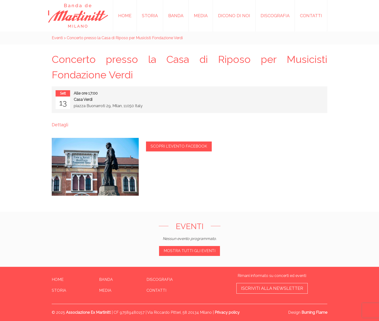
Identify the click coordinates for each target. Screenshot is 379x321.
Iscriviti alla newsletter (272, 288)
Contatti (311, 15)
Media (201, 15)
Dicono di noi (234, 15)
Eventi (57, 38)
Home (124, 15)
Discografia (275, 15)
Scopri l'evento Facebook (179, 146)
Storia (150, 15)
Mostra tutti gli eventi (189, 250)
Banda (175, 15)
